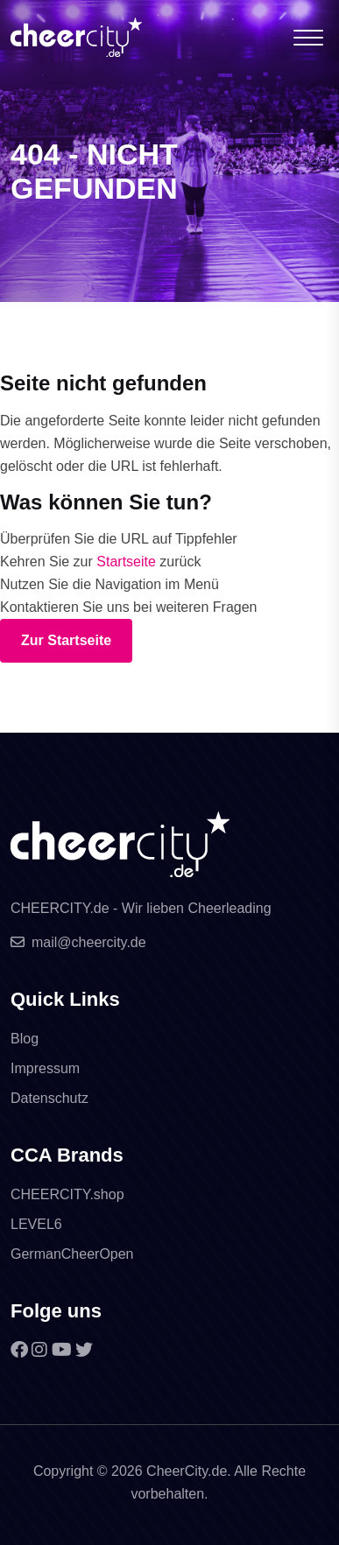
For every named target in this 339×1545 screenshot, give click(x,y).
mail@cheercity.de (78, 942)
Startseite (126, 561)
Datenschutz (49, 1098)
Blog (25, 1038)
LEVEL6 (36, 1224)
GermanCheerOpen (72, 1254)
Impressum (45, 1068)
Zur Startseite (66, 640)
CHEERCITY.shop (67, 1194)
